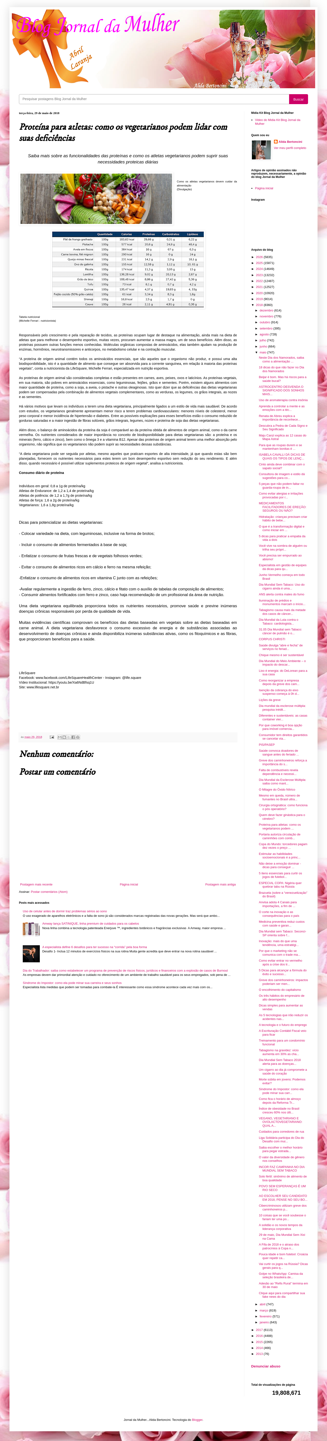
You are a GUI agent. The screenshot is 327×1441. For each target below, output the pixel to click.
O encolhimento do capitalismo (280, 990)
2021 (260, 287)
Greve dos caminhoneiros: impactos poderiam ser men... (283, 982)
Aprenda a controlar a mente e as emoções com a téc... (281, 408)
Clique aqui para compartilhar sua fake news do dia (282, 1295)
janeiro (265, 1322)
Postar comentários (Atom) (49, 892)
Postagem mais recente (36, 884)
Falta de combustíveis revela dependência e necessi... (278, 772)
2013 (260, 1354)
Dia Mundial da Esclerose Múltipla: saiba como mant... (282, 781)
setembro (266, 328)
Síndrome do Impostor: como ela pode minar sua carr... (281, 1091)
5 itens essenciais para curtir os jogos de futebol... (280, 875)
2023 (260, 275)
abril (263, 1304)
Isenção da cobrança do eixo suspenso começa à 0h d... (279, 692)
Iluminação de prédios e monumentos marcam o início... (282, 602)
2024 (260, 269)
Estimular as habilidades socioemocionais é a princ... (279, 855)
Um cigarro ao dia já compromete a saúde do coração (283, 1071)
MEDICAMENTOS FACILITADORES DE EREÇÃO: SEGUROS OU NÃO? (282, 506)
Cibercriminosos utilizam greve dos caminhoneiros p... (283, 1207)
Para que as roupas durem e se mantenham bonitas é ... (280, 447)
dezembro (267, 310)
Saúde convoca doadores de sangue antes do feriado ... (279, 752)
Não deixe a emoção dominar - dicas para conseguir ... (280, 865)
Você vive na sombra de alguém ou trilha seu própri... (283, 547)
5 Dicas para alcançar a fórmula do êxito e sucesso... (283, 972)
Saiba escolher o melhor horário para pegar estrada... (280, 1149)
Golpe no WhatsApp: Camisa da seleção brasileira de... (281, 1275)
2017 (260, 1330)
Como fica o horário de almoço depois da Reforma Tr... (280, 1100)
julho (263, 340)
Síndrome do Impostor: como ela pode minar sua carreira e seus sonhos (72, 983)
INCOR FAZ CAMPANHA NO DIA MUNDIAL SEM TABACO (281, 1168)
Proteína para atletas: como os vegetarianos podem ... (280, 826)
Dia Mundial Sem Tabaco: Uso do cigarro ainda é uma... (281, 586)
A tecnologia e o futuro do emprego (283, 1025)
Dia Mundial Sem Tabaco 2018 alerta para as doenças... (280, 1062)
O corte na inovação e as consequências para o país (279, 913)
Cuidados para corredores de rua (281, 1131)
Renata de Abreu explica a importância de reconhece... (279, 418)
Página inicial (129, 884)
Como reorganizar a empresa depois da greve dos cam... (279, 682)
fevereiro (266, 1316)
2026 (260, 257)
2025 (260, 263)
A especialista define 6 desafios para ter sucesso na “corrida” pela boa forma (94, 947)
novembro (267, 316)
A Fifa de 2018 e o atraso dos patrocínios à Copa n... (279, 1246)
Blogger (197, 1420)
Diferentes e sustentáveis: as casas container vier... (283, 717)
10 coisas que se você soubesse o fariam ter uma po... (282, 1217)
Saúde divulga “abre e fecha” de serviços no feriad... (281, 647)
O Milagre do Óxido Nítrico (277, 789)
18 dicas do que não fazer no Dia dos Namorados (281, 369)
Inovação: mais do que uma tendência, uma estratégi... (279, 943)
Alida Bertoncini (290, 142)
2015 (260, 1342)
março (264, 1310)
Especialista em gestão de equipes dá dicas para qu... (282, 567)
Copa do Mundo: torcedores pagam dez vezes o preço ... (283, 846)
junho (264, 346)
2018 (260, 305)
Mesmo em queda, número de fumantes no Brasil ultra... (279, 797)
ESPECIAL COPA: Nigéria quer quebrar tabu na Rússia (280, 885)
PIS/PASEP (267, 744)
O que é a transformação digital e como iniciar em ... (281, 528)
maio (263, 352)
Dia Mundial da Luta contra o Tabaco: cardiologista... (278, 621)
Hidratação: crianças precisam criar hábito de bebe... (283, 518)
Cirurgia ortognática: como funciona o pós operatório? (283, 807)
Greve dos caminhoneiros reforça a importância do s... (283, 762)
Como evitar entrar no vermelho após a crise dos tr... (280, 962)
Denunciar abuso (265, 1366)
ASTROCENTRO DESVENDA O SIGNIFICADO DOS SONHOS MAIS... (281, 390)
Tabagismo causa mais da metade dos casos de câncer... (282, 612)
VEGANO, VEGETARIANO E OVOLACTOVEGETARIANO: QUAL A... (280, 1122)
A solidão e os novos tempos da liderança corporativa (280, 1227)
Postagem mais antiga (220, 884)
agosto (265, 334)
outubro (265, 322)
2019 (260, 299)
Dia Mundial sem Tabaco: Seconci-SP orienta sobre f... (282, 933)
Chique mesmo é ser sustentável (281, 655)
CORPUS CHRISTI (272, 639)
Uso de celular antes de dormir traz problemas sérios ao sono (65, 911)
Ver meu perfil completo (290, 148)
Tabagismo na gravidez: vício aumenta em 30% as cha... (279, 1052)
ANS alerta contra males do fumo (281, 594)
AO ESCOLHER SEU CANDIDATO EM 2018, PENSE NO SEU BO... (283, 1197)
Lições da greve (270, 700)
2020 (260, 293)
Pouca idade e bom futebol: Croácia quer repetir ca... (283, 1256)
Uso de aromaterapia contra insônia (283, 400)
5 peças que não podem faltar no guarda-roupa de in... (281, 485)
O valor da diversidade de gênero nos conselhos (281, 1159)
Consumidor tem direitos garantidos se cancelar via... (283, 737)
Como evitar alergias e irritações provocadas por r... (281, 495)
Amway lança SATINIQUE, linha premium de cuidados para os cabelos (90, 923)
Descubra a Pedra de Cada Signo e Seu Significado (283, 427)
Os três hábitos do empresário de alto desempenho (281, 997)
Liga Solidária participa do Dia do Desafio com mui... (281, 1139)
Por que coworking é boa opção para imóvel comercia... (280, 727)
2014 (260, 1348)
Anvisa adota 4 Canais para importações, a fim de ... (278, 904)
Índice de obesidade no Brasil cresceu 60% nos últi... (279, 1110)
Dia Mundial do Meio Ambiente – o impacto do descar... (282, 663)
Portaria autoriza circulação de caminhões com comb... (279, 836)
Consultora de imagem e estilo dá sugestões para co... (282, 476)
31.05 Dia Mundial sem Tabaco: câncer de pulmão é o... (280, 631)
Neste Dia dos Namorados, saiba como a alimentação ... (281, 359)
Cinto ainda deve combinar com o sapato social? (282, 466)
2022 (260, 281)
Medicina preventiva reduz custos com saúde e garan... (281, 923)
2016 (260, 1336)
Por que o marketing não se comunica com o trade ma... (279, 952)
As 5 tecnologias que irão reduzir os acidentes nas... (283, 1017)
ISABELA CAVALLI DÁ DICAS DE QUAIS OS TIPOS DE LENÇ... (282, 456)
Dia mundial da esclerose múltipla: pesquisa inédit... (282, 707)
